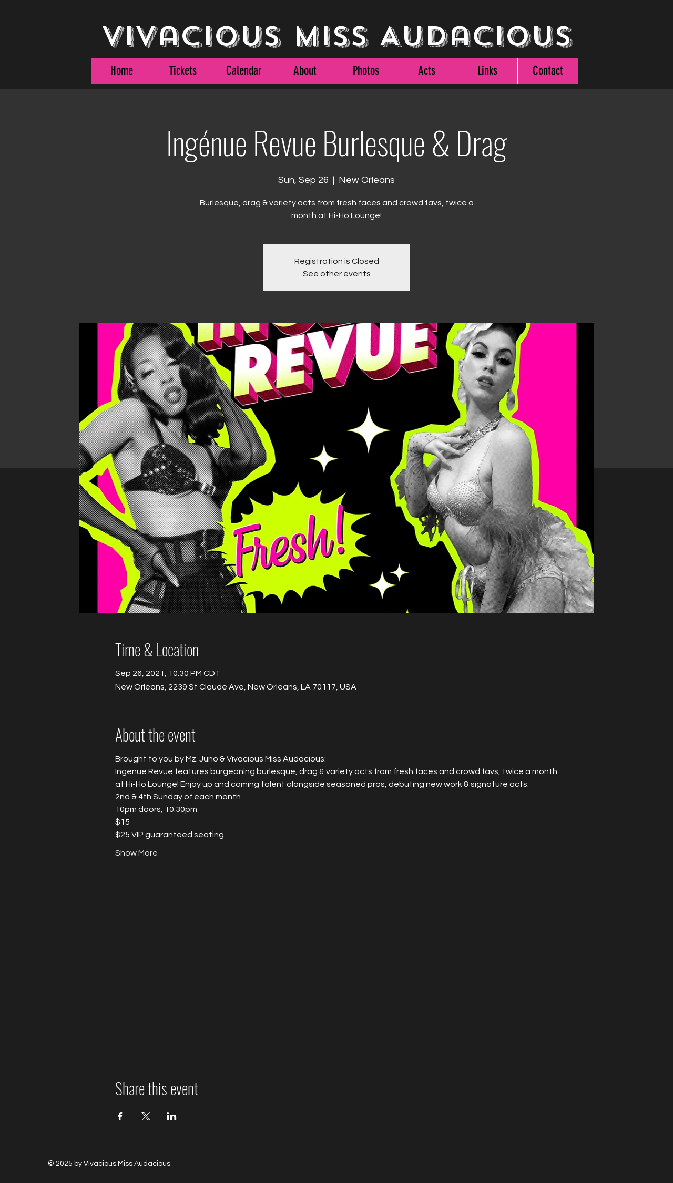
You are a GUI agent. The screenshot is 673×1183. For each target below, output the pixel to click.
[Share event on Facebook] (120, 1116)
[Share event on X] (146, 1116)
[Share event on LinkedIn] (172, 1116)
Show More (136, 853)
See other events (337, 274)
